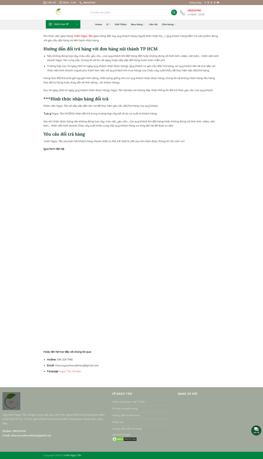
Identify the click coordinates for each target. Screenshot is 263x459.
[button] (63, 24)
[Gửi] (174, 12)
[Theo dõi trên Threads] (215, 3)
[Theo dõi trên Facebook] (205, 3)
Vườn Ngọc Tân (83, 36)
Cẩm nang (169, 24)
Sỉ (108, 24)
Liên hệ (153, 24)
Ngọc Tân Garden (70, 371)
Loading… (131, 250)
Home (98, 24)
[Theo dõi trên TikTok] (212, 3)
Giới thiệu (121, 24)
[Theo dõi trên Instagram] (208, 3)
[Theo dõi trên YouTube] (218, 3)
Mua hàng (138, 24)
